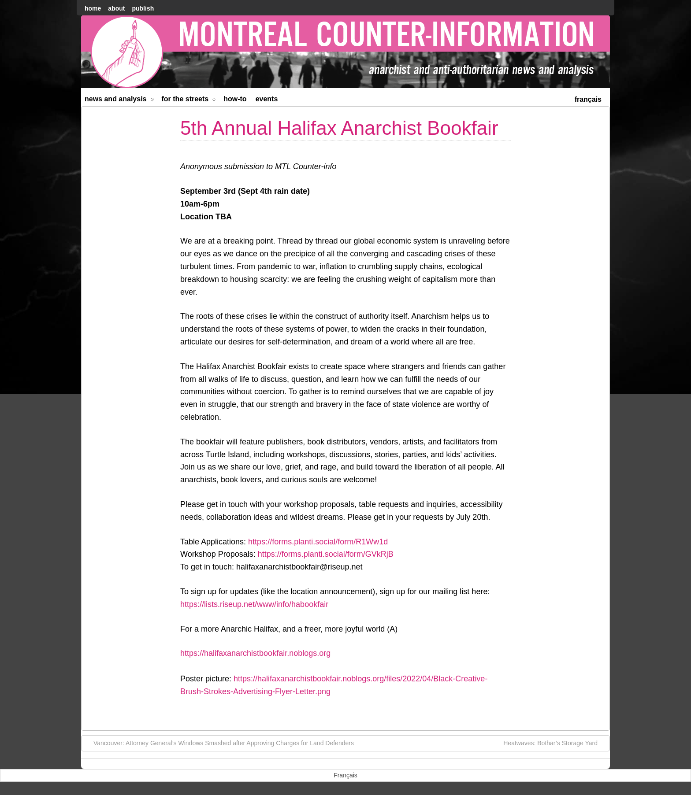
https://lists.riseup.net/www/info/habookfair (254, 604)
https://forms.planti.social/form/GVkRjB (326, 554)
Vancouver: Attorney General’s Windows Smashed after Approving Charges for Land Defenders (219, 743)
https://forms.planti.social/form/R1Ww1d (318, 541)
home (93, 8)
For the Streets (189, 100)
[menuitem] (588, 98)
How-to (234, 99)
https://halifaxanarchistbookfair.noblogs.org (255, 653)
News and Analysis (119, 100)
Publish (143, 8)
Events (267, 99)
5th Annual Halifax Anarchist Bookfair (339, 128)
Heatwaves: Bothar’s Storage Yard (554, 743)
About (116, 8)
